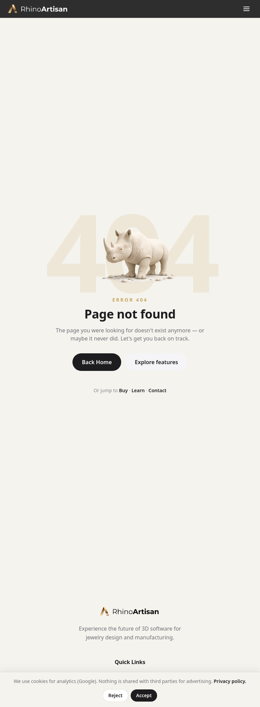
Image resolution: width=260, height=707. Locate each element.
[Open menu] (246, 9)
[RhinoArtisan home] (38, 9)
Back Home (97, 362)
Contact (158, 390)
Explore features (156, 362)
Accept (144, 695)
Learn (138, 390)
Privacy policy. (230, 681)
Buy (123, 390)
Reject (115, 695)
